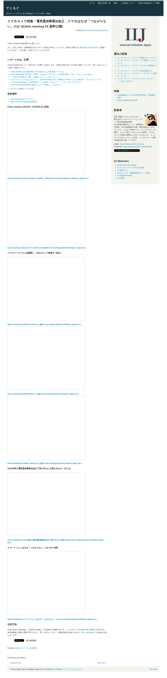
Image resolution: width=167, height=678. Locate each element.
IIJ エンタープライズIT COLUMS (130, 168)
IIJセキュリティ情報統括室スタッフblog (133, 173)
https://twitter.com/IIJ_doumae (132, 144)
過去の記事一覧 (104, 3)
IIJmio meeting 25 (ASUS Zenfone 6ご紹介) (25, 324)
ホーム (92, 3)
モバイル (25, 648)
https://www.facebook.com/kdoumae (137, 147)
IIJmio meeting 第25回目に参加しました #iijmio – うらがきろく (36, 85)
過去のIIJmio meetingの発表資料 (24, 102)
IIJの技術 (121, 178)
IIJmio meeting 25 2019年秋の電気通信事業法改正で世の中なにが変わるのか (39, 540)
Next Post (102, 663)
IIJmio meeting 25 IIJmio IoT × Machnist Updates (28, 248)
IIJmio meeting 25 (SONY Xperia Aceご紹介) (26, 463)
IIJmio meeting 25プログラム (22, 99)
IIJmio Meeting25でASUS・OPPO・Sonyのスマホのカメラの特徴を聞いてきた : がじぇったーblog (51, 74)
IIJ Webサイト (123, 170)
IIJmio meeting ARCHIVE (127, 100)
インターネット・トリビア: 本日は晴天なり (135, 71)
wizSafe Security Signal (126, 165)
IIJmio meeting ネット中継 (148, 3)
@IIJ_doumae (89, 47)
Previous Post (14, 663)
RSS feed (153, 669)
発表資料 (33, 648)
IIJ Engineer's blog (124, 175)
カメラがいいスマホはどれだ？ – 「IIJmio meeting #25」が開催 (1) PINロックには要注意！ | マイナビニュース (56, 79)
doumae (104, 30)
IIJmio (17, 648)
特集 (115, 3)
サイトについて (76, 669)
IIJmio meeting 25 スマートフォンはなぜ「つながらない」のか (33, 619)
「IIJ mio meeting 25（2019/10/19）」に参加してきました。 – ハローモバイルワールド (46, 82)
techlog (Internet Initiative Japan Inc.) (72, 178)
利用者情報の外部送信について (56, 669)
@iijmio (76, 632)
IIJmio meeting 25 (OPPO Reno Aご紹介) (24, 394)
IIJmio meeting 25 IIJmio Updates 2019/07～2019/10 (29, 178)
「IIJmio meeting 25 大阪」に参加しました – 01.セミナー (34, 77)
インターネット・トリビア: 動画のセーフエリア (136, 58)
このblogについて (127, 3)
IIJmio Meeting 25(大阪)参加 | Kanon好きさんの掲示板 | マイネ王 (37, 72)
